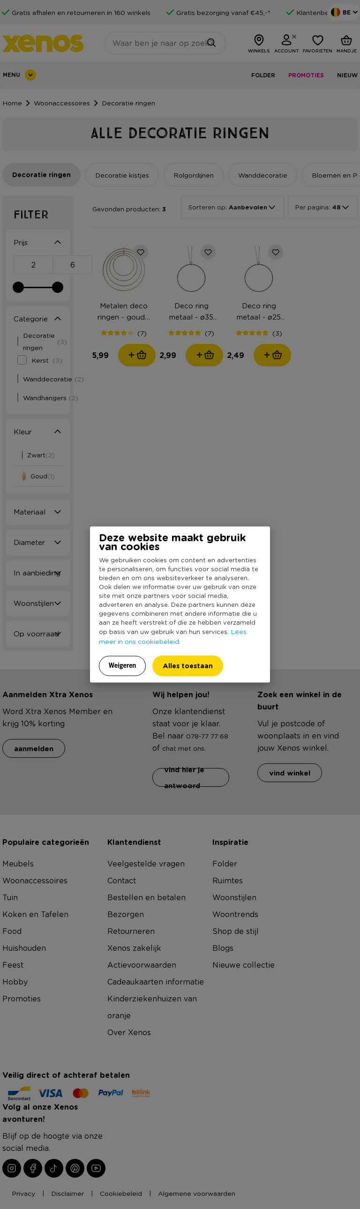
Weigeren (122, 665)
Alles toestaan (188, 665)
